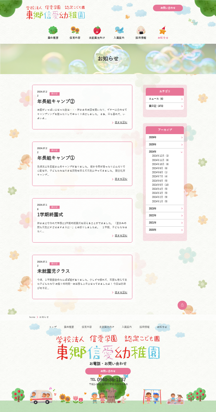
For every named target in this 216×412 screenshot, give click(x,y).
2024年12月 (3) (160, 155)
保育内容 (87, 327)
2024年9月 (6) (160, 168)
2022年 (152, 215)
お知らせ (162, 327)
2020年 (152, 230)
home (33, 317)
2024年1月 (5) (160, 201)
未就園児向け (106, 327)
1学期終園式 (50, 214)
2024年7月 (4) (160, 176)
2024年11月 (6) (160, 160)
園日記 (54, 94)
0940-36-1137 (111, 380)
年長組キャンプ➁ (56, 101)
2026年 (152, 137)
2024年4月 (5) (160, 189)
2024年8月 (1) (160, 172)
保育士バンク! (108, 391)
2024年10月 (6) (160, 164)
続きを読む (121, 122)
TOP (182, 305)
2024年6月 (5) (160, 180)
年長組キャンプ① (56, 158)
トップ (52, 327)
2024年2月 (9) (160, 197)
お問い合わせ (167, 8)
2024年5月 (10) (160, 184)
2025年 (152, 144)
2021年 (152, 222)
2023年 (152, 208)
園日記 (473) (156, 106)
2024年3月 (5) (160, 193)
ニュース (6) (156, 99)
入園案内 (127, 327)
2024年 (152, 151)
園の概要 (69, 327)
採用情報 (145, 327)
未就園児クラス (53, 271)
